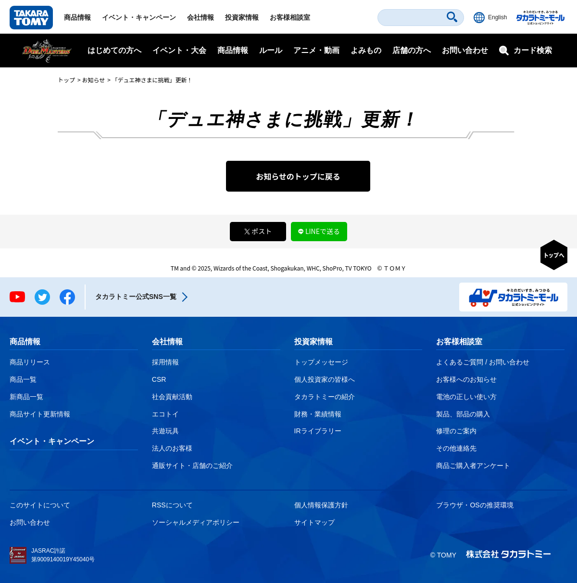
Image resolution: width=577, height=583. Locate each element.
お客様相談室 (290, 17)
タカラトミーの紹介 (324, 397)
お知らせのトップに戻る (298, 176)
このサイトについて (40, 505)
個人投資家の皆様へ (324, 379)
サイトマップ (314, 522)
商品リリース (30, 362)
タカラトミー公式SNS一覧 (135, 296)
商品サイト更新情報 (40, 414)
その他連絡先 (456, 448)
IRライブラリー (317, 431)
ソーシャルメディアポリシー (195, 522)
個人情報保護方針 (321, 505)
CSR (159, 379)
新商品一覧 (26, 397)
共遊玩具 (165, 431)
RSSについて (172, 505)
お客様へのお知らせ (466, 379)
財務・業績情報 (317, 414)
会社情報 (200, 17)
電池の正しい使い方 (466, 397)
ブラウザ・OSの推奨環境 (474, 505)
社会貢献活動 (172, 397)
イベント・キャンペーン (139, 17)
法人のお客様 (172, 448)
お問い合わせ (465, 50)
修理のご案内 (456, 431)
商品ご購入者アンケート (473, 465)
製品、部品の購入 (463, 414)
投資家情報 (242, 17)
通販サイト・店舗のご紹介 (192, 465)
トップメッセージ (321, 362)
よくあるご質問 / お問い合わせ (482, 362)
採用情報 (165, 362)
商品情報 (77, 17)
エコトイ (165, 414)
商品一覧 (23, 379)
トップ (66, 80)
